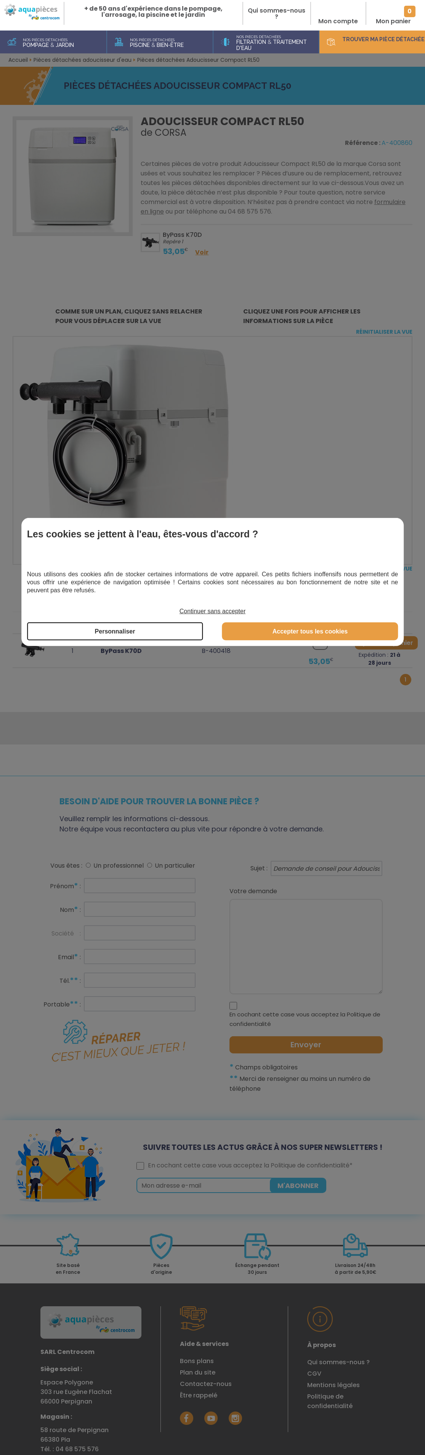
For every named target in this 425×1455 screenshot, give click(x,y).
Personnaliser (115, 631)
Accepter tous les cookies (310, 631)
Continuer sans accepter (212, 611)
